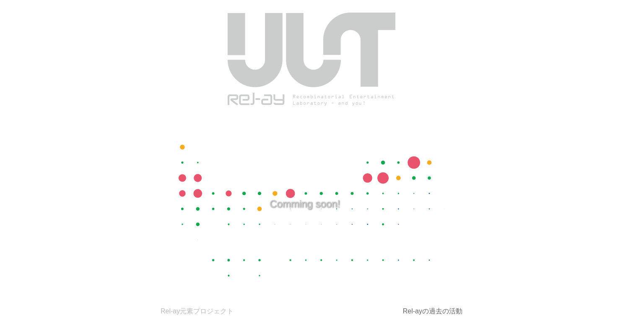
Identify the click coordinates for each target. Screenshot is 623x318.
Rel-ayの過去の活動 (432, 311)
